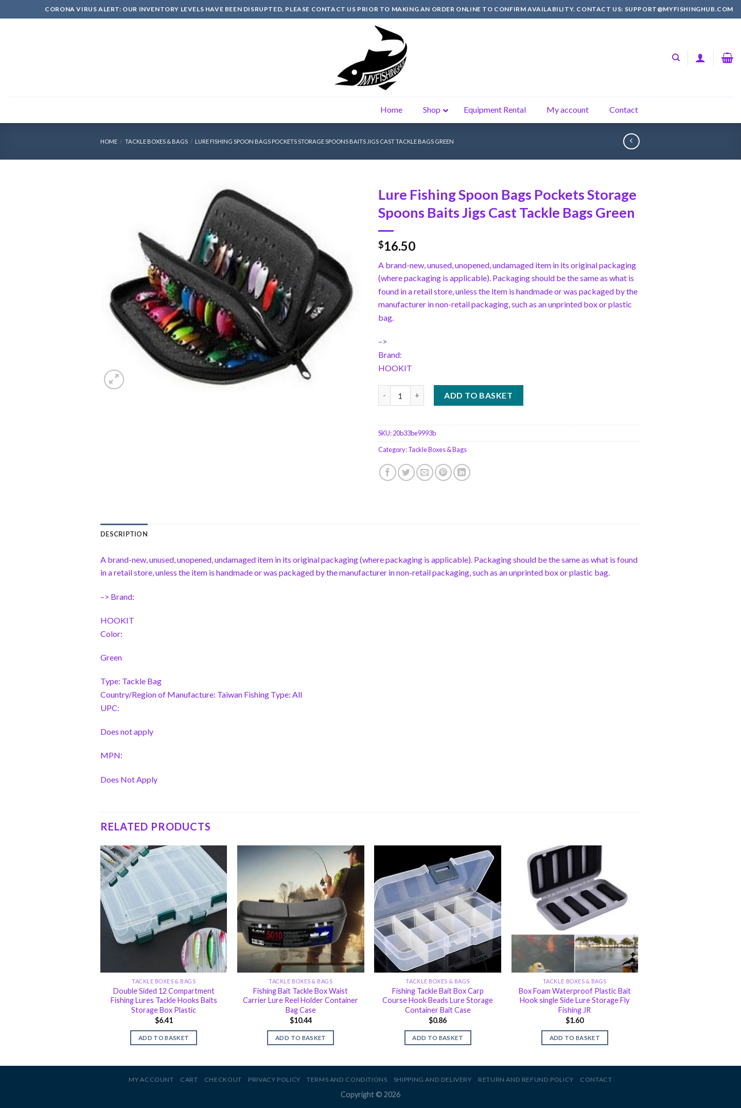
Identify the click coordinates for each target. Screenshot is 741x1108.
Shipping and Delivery (433, 1079)
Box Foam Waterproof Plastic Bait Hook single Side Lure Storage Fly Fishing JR (575, 1000)
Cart (189, 1079)
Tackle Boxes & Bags (156, 141)
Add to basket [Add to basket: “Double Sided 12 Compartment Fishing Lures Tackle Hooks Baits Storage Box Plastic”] (163, 1037)
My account (151, 1079)
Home (108, 141)
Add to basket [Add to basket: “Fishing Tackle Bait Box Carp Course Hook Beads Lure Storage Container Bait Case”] (437, 1037)
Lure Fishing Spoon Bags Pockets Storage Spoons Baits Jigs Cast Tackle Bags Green (324, 141)
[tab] (124, 534)
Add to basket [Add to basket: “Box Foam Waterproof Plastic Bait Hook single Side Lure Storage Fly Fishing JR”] (575, 1037)
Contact (596, 1079)
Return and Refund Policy (526, 1079)
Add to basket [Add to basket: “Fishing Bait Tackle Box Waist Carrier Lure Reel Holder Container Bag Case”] (300, 1037)
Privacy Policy (274, 1079)
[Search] (676, 57)
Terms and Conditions (347, 1079)
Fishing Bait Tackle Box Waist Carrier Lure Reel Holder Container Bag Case (300, 1000)
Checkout (223, 1079)
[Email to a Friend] (424, 472)
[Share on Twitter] (406, 472)
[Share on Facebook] (387, 472)
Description (124, 534)
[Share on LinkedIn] (461, 472)
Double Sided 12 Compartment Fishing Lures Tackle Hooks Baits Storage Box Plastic (164, 1000)
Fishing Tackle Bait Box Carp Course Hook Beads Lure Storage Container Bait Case (437, 1000)
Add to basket (478, 395)
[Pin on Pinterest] (443, 472)
